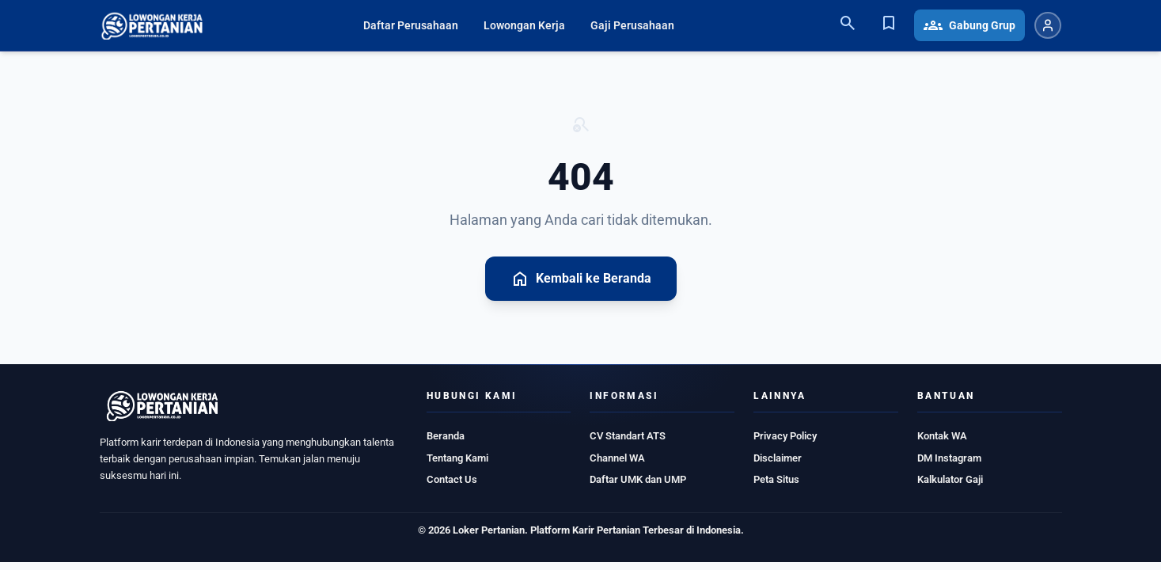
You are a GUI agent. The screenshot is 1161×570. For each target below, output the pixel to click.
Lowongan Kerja (524, 25)
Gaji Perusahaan (632, 25)
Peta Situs (776, 479)
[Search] (847, 25)
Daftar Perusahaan (410, 25)
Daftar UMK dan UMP (638, 479)
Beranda (446, 436)
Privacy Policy (785, 436)
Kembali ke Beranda (580, 279)
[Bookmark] (889, 25)
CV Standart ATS (628, 436)
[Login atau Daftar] (1047, 25)
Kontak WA (942, 436)
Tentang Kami (457, 458)
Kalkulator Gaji (950, 479)
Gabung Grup (969, 25)
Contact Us (452, 479)
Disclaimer (777, 458)
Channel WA (617, 458)
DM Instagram (949, 458)
